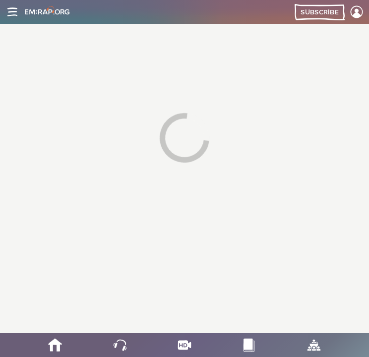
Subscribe (320, 12)
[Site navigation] (12, 11)
